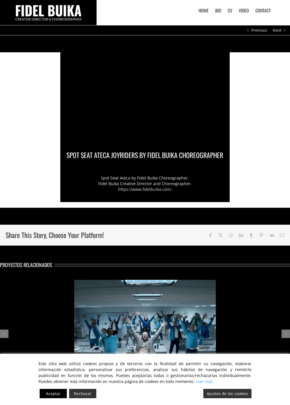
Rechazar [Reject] (82, 393)
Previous (259, 30)
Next (277, 30)
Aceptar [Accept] (53, 393)
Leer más (204, 381)
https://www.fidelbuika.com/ (145, 189)
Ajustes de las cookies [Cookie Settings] (227, 393)
